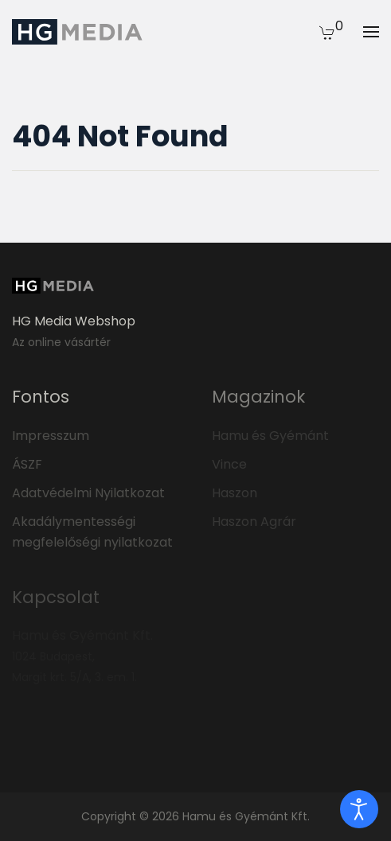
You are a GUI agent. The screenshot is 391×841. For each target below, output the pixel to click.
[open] (359, 809)
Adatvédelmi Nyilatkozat (88, 493)
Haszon (234, 493)
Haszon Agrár (254, 521)
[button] (327, 31)
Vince (229, 464)
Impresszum (50, 435)
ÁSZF (27, 464)
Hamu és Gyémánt (270, 435)
